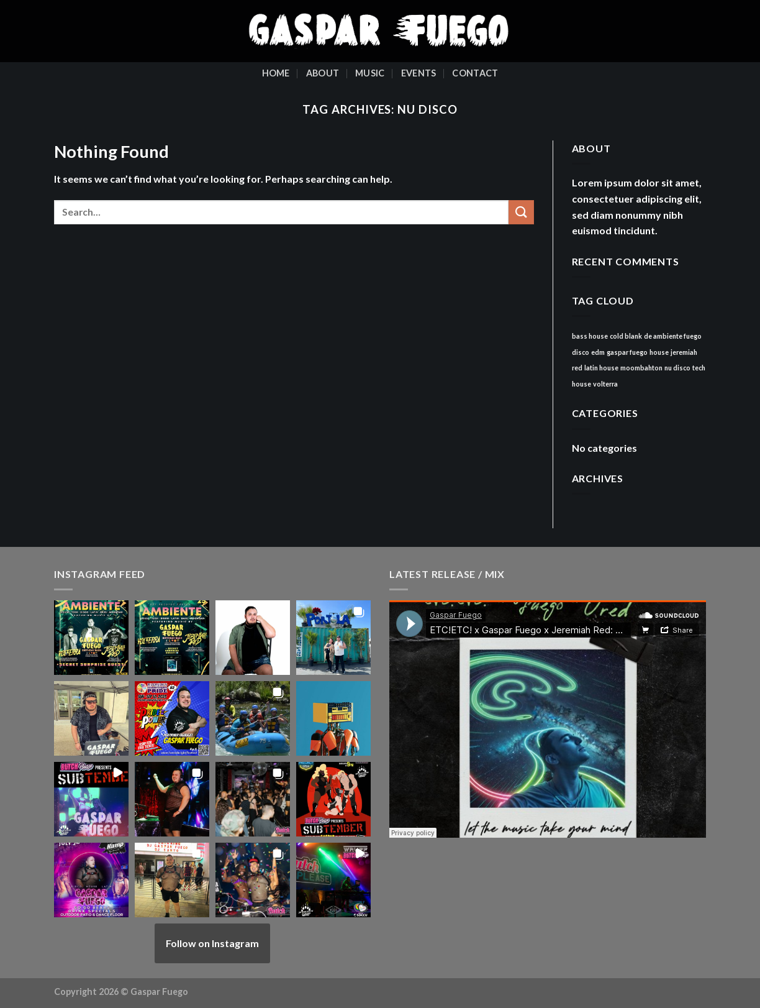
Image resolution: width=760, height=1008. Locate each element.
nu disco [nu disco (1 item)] (677, 368)
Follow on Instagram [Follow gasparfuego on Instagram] (212, 943)
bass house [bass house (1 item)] (590, 336)
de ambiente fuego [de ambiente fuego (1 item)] (673, 336)
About (322, 73)
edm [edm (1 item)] (598, 352)
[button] (91, 637)
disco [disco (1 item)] (580, 352)
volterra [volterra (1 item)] (605, 384)
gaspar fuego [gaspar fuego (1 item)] (627, 352)
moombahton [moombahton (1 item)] (641, 368)
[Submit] (521, 212)
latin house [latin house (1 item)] (601, 368)
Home (276, 73)
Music (369, 73)
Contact (475, 73)
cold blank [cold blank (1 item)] (626, 336)
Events (419, 73)
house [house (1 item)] (659, 352)
